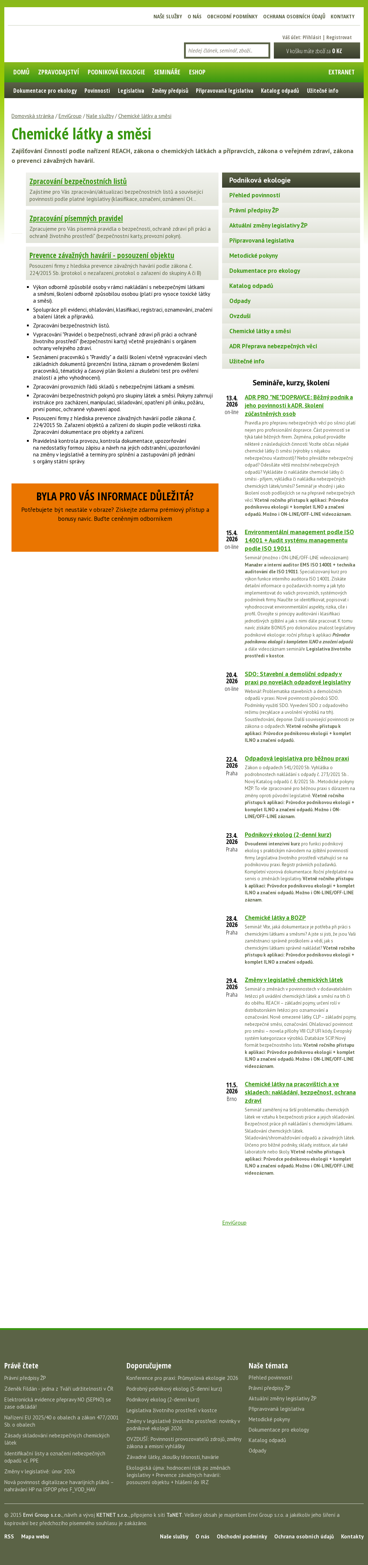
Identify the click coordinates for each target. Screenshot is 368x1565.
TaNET (174, 1514)
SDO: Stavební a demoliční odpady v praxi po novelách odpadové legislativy (298, 678)
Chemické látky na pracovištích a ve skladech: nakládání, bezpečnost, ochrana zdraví (300, 1092)
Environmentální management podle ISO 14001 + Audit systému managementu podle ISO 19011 (299, 540)
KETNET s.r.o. (112, 1514)
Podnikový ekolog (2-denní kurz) (288, 835)
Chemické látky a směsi (144, 116)
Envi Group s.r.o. (42, 1514)
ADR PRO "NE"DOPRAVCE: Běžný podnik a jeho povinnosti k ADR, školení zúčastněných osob (299, 405)
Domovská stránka (33, 116)
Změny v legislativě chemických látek (294, 980)
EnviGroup (70, 116)
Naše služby (100, 116)
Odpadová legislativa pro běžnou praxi (297, 758)
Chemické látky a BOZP (275, 918)
